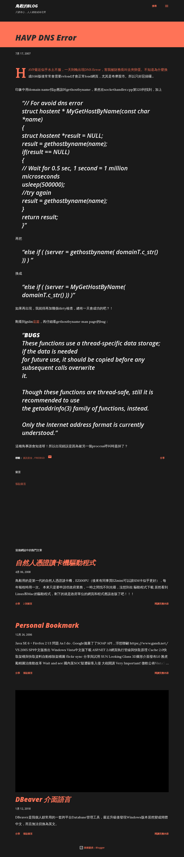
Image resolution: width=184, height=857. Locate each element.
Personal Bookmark (47, 625)
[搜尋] (154, 6)
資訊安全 (28, 457)
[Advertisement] (92, 519)
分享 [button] (162, 457)
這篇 (36, 321)
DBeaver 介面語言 (42, 799)
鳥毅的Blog (26, 6)
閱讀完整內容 (162, 603)
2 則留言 (27, 603)
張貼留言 (20, 484)
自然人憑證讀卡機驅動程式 (55, 562)
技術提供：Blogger (92, 847)
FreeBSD (39, 457)
